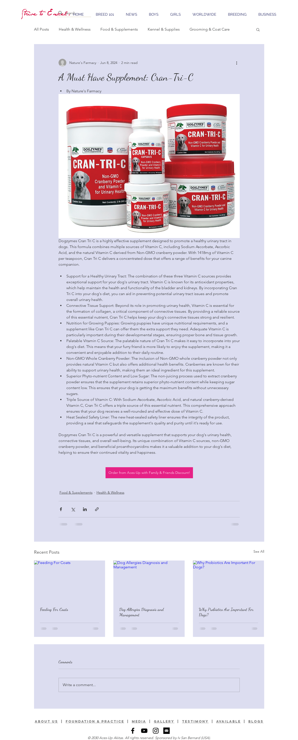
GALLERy (164, 721)
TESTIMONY (195, 721)
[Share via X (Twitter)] (73, 509)
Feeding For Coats (54, 609)
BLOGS (255, 721)
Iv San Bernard (189, 738)
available (228, 721)
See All (258, 551)
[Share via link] (97, 509)
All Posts (41, 29)
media (139, 721)
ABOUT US (46, 721)
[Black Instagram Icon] (156, 731)
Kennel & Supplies (164, 29)
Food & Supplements (119, 29)
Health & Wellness (75, 29)
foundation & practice (95, 721)
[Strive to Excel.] (46, 13)
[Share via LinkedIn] (85, 509)
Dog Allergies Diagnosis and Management (141, 612)
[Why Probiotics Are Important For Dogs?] (228, 580)
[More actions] (237, 63)
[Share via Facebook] (61, 509)
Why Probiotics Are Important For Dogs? (226, 612)
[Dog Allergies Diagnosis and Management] (149, 581)
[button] (258, 29)
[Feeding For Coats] (69, 580)
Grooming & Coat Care (210, 29)
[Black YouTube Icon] (144, 731)
